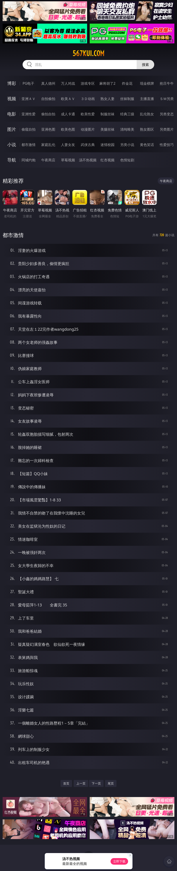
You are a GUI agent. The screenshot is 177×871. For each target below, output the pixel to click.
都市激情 (28, 144)
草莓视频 (68, 160)
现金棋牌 (147, 83)
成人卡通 (68, 114)
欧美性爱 (88, 114)
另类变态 (167, 114)
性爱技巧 (167, 144)
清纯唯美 (127, 129)
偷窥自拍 (28, 129)
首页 (66, 783)
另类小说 (127, 144)
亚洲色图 (48, 129)
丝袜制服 (127, 98)
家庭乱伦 (48, 144)
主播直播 (147, 98)
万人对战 (68, 83)
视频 (11, 99)
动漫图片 (88, 129)
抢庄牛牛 (167, 83)
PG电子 (28, 83)
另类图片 (167, 129)
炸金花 (127, 83)
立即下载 (119, 861)
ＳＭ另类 (167, 98)
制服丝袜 (107, 114)
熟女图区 (147, 129)
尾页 (111, 783)
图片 (11, 129)
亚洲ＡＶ (28, 98)
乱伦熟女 (147, 114)
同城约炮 (28, 160)
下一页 (96, 783)
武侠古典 (88, 144)
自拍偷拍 (48, 98)
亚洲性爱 (28, 114)
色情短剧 (127, 160)
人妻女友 (68, 144)
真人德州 (48, 83)
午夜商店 (48, 160)
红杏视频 (107, 160)
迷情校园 (107, 144)
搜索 (145, 64)
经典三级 (127, 114)
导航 (11, 160)
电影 (11, 114)
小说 (11, 145)
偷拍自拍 (48, 114)
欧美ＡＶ (68, 98)
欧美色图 (68, 129)
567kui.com (88, 53)
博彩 (11, 83)
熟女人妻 (107, 98)
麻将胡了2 (107, 83)
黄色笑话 (147, 144)
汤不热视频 (88, 160)
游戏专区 (88, 83)
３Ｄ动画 (88, 98)
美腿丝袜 (107, 129)
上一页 (81, 783)
